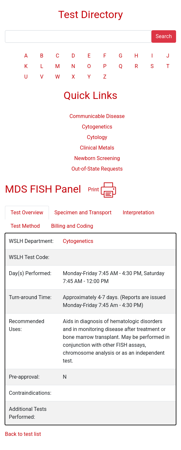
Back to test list (23, 434)
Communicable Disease (96, 116)
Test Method (25, 226)
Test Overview (27, 212)
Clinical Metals (97, 148)
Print (102, 190)
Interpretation (138, 212)
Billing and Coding (72, 226)
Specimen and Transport (83, 212)
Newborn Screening (97, 158)
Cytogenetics (97, 127)
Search (164, 36)
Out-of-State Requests (97, 169)
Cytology (97, 137)
